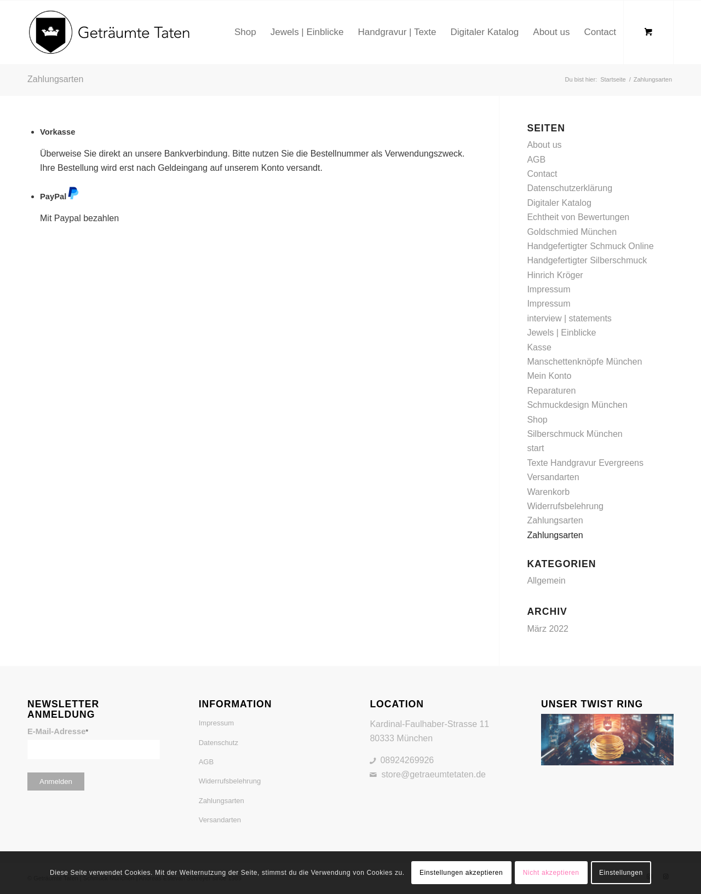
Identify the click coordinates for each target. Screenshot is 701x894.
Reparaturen (551, 390)
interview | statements (569, 318)
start (535, 448)
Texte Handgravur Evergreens (585, 463)
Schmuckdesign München (577, 404)
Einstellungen (621, 872)
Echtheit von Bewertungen (578, 217)
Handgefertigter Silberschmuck (587, 260)
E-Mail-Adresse (57, 731)
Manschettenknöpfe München (584, 361)
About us (544, 144)
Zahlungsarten (55, 79)
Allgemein (546, 580)
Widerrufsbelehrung (565, 506)
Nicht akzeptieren (551, 872)
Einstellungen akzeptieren (461, 872)
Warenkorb (548, 492)
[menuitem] (245, 32)
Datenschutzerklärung (569, 188)
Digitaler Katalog (559, 202)
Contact (542, 173)
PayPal (59, 196)
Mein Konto (549, 375)
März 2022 (547, 628)
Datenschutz (218, 743)
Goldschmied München (572, 232)
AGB (536, 159)
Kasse (539, 347)
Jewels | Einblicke (561, 332)
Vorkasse (57, 132)
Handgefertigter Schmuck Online (590, 246)
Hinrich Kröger (555, 275)
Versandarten (553, 477)
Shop (537, 419)
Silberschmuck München (574, 434)
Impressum (548, 289)
